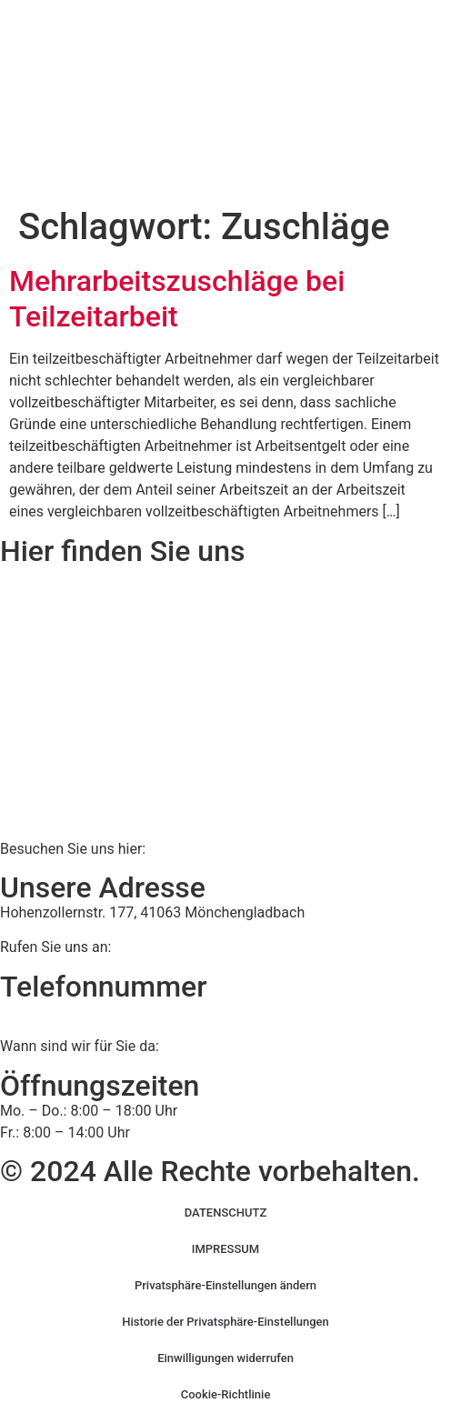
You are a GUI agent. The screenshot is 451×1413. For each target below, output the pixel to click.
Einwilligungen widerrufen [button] (225, 1358)
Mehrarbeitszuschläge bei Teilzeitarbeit (177, 298)
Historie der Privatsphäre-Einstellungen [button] (225, 1321)
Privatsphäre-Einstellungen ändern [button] (225, 1285)
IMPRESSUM (226, 1249)
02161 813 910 (75, 1011)
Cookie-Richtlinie (226, 1394)
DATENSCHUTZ (226, 1212)
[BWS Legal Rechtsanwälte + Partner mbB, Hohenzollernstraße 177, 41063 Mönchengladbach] (225, 702)
